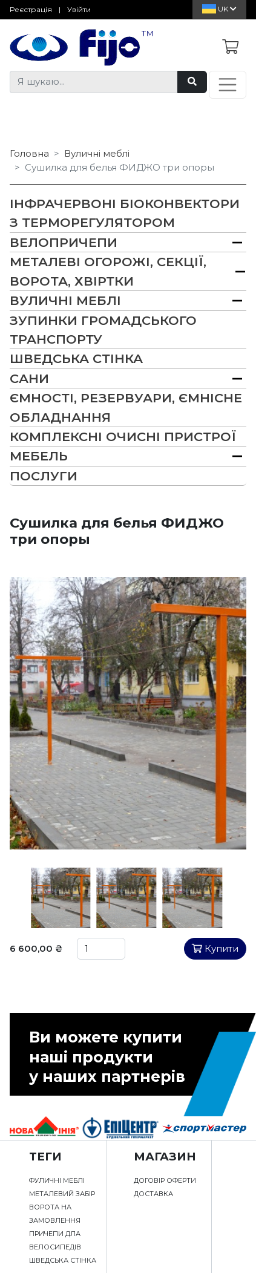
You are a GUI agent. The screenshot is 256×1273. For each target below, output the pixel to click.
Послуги (43, 475)
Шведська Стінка (76, 358)
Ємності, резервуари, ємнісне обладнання (126, 407)
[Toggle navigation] (227, 85)
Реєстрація (31, 9)
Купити (215, 948)
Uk (219, 8)
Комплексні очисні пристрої (123, 436)
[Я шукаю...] (94, 82)
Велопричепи (63, 242)
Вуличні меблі (97, 153)
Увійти (79, 9)
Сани (29, 378)
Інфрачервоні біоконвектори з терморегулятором (125, 213)
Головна (29, 153)
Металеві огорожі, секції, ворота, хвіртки (108, 271)
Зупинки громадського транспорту (103, 330)
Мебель (39, 455)
